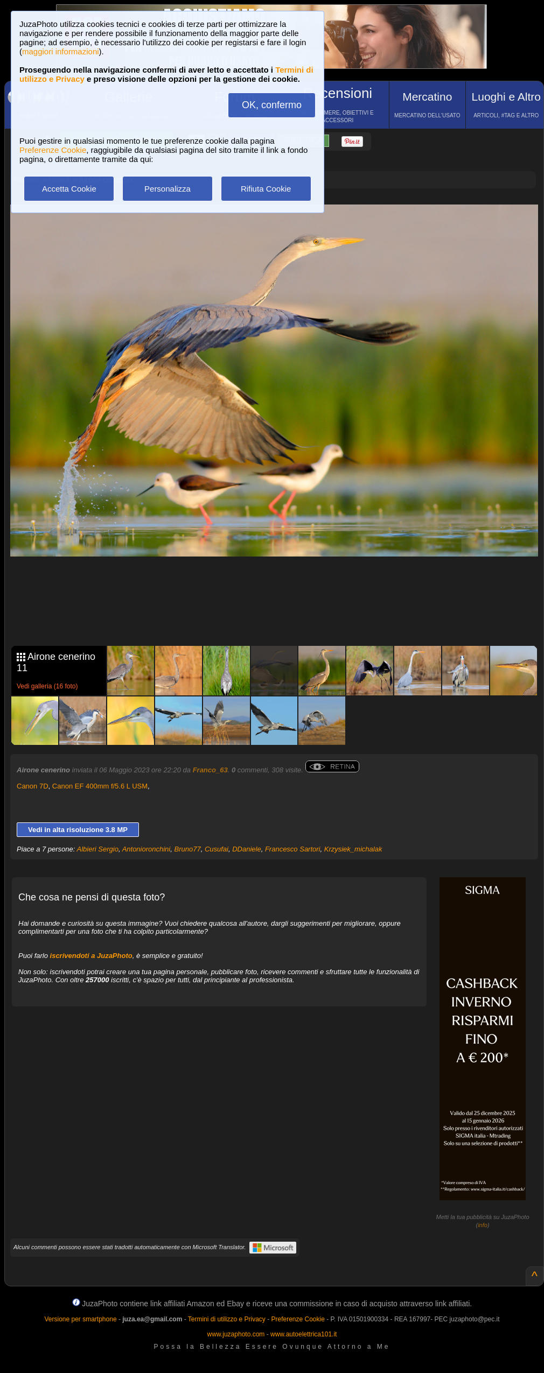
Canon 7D (32, 786)
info (482, 1225)
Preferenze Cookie (52, 149)
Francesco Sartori (292, 849)
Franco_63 (210, 770)
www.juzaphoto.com (236, 1334)
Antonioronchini (146, 849)
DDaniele (246, 849)
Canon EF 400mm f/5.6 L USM (100, 786)
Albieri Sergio (97, 849)
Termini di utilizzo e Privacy (227, 1319)
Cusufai (216, 849)
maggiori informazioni (60, 51)
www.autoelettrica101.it (303, 1334)
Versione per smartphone (80, 1319)
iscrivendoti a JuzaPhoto (91, 956)
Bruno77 (187, 849)
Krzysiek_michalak (353, 849)
